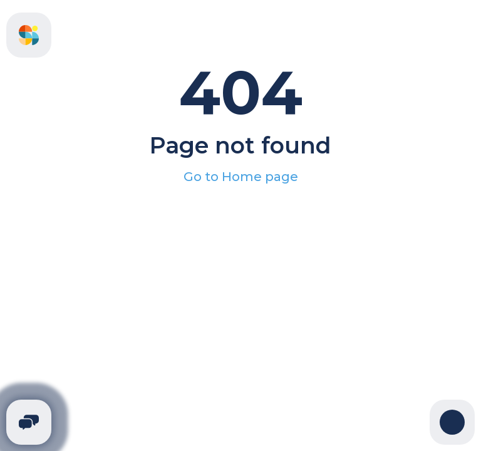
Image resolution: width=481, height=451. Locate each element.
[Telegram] (28, 422)
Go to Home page (241, 176)
